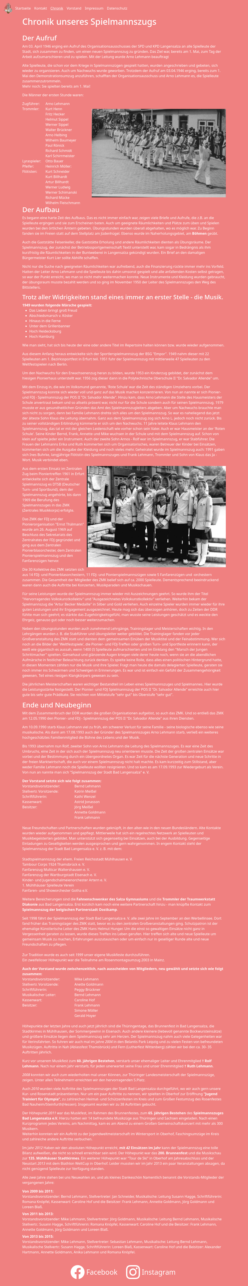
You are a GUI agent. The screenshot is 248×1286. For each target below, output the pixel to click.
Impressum (94, 8)
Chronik (56, 8)
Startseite (23, 8)
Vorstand (74, 8)
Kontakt (40, 8)
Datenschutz (117, 8)
